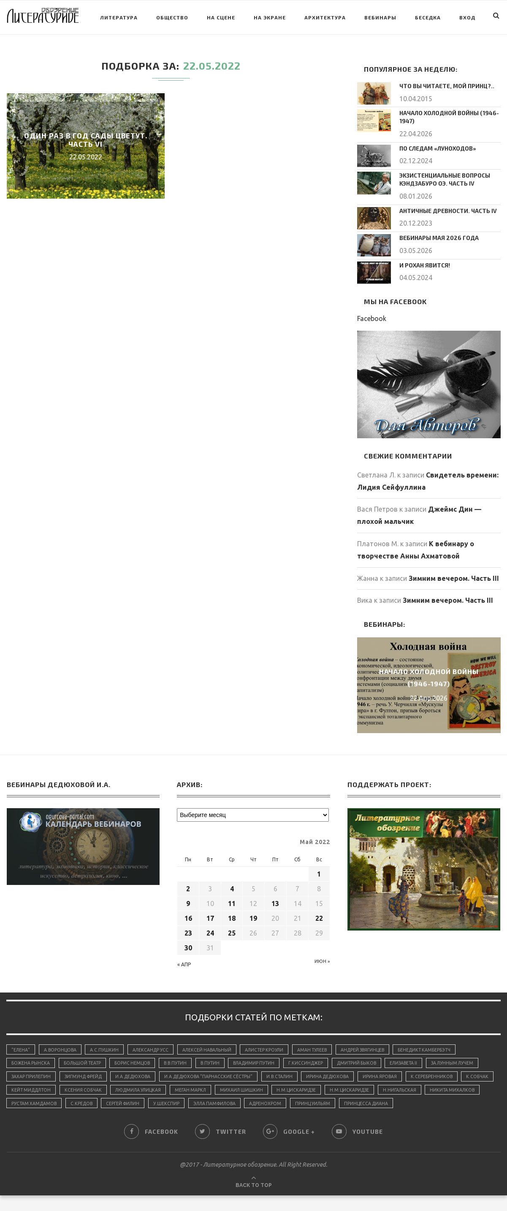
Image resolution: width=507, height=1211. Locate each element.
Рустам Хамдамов (145, 1103)
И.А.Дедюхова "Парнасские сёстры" (278, 1075)
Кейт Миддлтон (127, 1089)
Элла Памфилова (335, 1103)
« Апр (184, 960)
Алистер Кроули (275, 1046)
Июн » (322, 957)
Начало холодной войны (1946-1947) (445, 116)
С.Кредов (195, 1103)
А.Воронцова (62, 1046)
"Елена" (21, 1046)
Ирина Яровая (458, 1075)
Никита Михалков (84, 1103)
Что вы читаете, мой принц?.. (442, 86)
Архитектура (325, 17)
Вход (467, 17)
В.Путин (219, 1060)
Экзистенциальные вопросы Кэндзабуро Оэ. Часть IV (440, 176)
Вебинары (380, 17)
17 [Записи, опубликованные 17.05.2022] (210, 914)
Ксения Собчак (181, 1089)
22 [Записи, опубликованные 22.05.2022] (319, 914)
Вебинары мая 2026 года (435, 234)
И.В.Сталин (352, 1075)
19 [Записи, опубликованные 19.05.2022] (253, 914)
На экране (270, 17)
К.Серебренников (33, 1089)
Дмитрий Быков (373, 1060)
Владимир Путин (265, 1060)
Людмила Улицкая (239, 1089)
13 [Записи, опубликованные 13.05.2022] (275, 900)
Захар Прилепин (91, 1075)
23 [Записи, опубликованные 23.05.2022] (188, 929)
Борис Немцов (137, 1060)
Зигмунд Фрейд (146, 1075)
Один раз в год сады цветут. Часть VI (85, 139)
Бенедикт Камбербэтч (444, 1046)
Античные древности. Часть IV (443, 207)
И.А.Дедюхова (200, 1075)
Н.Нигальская (29, 1103)
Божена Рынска (31, 1060)
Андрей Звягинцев (379, 1046)
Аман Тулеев (325, 1046)
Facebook (371, 314)
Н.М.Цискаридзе (404, 1089)
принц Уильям (438, 1103)
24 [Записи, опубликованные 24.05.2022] (210, 929)
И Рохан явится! (422, 261)
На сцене (221, 17)
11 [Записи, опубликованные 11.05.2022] (232, 900)
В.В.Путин (183, 1060)
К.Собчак (80, 1089)
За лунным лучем (34, 1075)
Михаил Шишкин (347, 1089)
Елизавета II (423, 1060)
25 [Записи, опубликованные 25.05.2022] (232, 929)
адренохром (389, 1103)
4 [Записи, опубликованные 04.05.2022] (232, 885)
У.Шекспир (285, 1103)
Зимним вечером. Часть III (454, 574)
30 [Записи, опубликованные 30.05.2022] (188, 944)
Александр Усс (156, 1046)
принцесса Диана (34, 1118)
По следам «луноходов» (434, 146)
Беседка (428, 17)
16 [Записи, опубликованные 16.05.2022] (188, 914)
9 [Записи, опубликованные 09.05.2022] (188, 900)
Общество (172, 17)
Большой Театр (84, 1060)
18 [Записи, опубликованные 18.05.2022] (232, 914)
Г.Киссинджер (320, 1060)
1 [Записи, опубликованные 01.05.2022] (319, 870)
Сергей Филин (239, 1103)
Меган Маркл (294, 1089)
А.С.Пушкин (108, 1046)
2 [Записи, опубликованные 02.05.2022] (188, 885)
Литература (119, 17)
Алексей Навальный (215, 1046)
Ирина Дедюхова (403, 1075)
